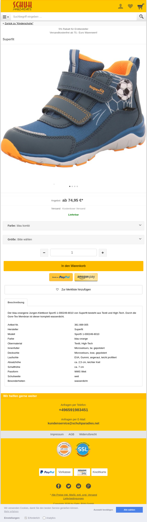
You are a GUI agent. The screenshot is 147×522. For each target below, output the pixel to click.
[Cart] (141, 6)
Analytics (51, 518)
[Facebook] (59, 486)
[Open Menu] (6, 16)
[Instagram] (78, 486)
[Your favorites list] (130, 6)
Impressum (57, 434)
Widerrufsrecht (88, 434)
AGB (71, 434)
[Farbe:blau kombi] (73, 225)
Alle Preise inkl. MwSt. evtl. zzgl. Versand (74, 494)
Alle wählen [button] (129, 510)
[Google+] (88, 486)
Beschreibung (16, 302)
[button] (73, 289)
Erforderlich (34, 518)
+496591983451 (73, 410)
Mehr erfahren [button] (11, 511)
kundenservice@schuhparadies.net (73, 423)
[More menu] (120, 6)
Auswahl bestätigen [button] (103, 510)
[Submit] (141, 16)
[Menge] (73, 252)
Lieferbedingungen (73, 498)
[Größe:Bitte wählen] (73, 239)
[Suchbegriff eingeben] (74, 16)
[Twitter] (69, 486)
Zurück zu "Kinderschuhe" (19, 23)
